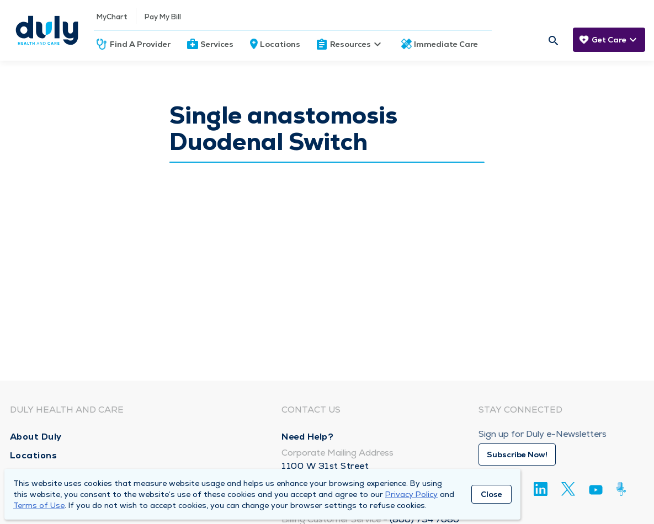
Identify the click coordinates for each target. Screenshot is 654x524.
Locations (280, 44)
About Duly (36, 436)
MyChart (112, 17)
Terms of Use (39, 505)
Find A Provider (140, 44)
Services (216, 44)
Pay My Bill (163, 17)
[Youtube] (596, 492)
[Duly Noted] (623, 489)
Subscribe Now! (517, 454)
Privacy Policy (411, 494)
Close (491, 494)
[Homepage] (47, 30)
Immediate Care (446, 44)
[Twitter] (568, 489)
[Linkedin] (540, 489)
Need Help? (307, 436)
